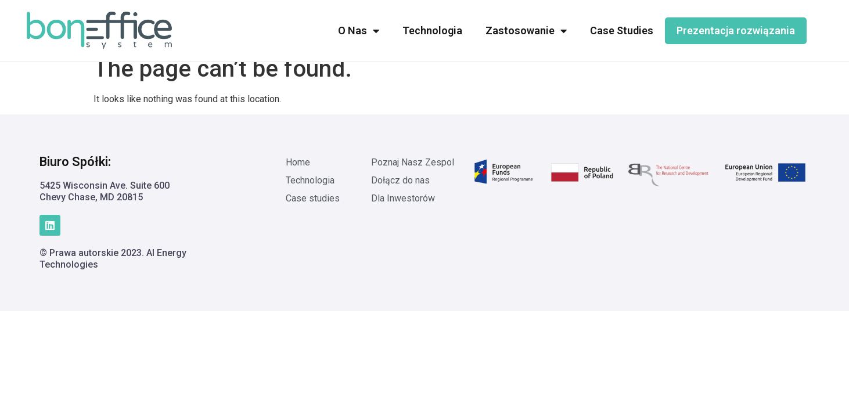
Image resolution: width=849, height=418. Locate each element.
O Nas (358, 31)
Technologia (432, 30)
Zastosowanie (526, 31)
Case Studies (621, 30)
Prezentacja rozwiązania (736, 30)
